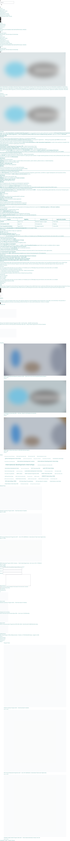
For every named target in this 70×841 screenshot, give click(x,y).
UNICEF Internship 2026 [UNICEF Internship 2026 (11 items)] (48, 476)
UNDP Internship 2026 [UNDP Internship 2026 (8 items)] (47, 473)
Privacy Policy (3, 24)
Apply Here (6, 232)
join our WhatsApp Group (39, 151)
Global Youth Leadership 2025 (40, 286)
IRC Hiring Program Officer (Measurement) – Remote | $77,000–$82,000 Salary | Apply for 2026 (19, 635)
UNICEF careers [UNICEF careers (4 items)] (36, 476)
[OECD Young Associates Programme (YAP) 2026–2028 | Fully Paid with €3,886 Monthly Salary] (35, 618)
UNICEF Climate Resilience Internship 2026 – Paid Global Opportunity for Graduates (18, 255)
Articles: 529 (2, 304)
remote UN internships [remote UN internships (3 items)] (19, 471)
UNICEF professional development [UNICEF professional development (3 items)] (9, 478)
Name (1, 568)
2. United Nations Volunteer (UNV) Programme (9, 271)
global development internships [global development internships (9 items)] (13, 458)
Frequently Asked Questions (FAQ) (7, 280)
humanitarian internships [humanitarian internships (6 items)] (58, 458)
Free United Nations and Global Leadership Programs (11, 269)
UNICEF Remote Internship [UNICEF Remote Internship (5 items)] (21, 478)
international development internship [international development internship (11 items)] (48, 461)
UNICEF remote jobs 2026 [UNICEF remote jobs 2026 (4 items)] (32, 478)
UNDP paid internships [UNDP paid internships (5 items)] (9, 476)
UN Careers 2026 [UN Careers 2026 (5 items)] (58, 471)
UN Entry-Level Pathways (26, 287)
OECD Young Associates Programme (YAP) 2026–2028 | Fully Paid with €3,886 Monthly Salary (19, 624)
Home (1, 23)
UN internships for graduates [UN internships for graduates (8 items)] (26, 481)
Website (1, 573)
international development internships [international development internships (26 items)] (19, 465)
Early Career (2, 37)
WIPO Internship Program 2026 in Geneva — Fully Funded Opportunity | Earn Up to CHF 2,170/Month (21, 563)
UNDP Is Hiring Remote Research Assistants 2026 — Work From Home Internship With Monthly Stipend (25, 376)
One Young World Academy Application (13, 199)
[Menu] (1, 51)
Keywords (2, 283)
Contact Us (2, 27)
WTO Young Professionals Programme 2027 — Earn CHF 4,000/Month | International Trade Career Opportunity (23, 537)
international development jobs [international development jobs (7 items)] (12, 468)
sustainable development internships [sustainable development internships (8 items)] (33, 471)
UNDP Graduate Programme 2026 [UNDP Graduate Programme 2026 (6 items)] (32, 473)
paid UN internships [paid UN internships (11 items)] (48, 468)
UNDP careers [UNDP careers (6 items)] (19, 473)
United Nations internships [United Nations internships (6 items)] (55, 481)
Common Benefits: (4, 275)
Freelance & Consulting (4, 42)
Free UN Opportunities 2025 (28, 286)
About (1, 28)
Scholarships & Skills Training (6, 43)
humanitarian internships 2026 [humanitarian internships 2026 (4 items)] (10, 461)
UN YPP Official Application (10, 164)
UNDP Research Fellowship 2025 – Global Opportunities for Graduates (15, 258)
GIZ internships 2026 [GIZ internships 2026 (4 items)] (31, 456)
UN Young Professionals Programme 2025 (56, 287)
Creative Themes (11, 840)
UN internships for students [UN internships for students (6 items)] (41, 481)
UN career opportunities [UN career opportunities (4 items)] (49, 471)
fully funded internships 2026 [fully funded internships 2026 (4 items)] (21, 456)
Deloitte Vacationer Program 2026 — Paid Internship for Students (13, 510)
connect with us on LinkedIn (58, 151)
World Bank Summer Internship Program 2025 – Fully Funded (13, 257)
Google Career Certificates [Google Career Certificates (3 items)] (37, 458)
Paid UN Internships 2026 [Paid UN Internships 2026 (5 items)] (9, 471)
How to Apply (2, 278)
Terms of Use (2, 25)
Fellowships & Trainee (4, 41)
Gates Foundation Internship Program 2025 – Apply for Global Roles (14, 259)
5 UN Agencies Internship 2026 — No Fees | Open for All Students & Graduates (20, 413)
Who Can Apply (3, 277)
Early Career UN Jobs (4, 286)
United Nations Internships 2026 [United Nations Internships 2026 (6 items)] (11, 483)
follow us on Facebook (29, 151)
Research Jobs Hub (16, 287)
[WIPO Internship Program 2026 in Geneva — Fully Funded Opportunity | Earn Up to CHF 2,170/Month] (35, 550)
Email (1, 570)
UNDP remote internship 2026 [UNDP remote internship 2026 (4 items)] (20, 476)
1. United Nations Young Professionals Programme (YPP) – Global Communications (17, 270)
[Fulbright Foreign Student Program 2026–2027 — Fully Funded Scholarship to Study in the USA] (35, 806)
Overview (2, 266)
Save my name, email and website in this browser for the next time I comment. (14, 586)
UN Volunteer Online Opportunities (39, 287)
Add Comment (3, 585)
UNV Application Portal (10, 180)
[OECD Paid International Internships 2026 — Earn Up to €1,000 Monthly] (35, 607)
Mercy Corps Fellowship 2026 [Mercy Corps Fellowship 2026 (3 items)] (25, 468)
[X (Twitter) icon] (35, 303)
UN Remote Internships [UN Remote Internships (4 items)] (24, 483)
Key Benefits (2, 274)
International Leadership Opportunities (55, 286)
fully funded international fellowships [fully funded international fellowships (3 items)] (9, 456)
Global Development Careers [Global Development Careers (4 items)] (41, 456)
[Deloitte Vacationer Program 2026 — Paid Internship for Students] (35, 498)
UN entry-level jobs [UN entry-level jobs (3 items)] (29, 476)
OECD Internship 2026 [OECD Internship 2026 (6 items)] (35, 468)
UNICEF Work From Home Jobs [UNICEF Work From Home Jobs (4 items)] (43, 478)
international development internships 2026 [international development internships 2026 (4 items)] (45, 464)
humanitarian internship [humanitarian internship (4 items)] (46, 458)
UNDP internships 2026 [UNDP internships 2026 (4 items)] (58, 473)
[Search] (1, 31)
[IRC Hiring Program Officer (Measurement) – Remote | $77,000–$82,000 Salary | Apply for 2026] (35, 629)
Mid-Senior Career (3, 38)
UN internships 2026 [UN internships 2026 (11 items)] (10, 481)
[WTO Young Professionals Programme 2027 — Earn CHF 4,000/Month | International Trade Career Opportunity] (35, 524)
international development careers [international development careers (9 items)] (26, 461)
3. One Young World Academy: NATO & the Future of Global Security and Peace (16, 273)
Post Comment (2, 588)
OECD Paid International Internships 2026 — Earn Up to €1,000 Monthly (14, 613)
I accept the (5, 587)
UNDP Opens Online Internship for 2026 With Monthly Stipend (16, 450)
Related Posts (3, 282)
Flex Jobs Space (3, 33)
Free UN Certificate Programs (15, 286)
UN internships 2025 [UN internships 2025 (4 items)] (53, 478)
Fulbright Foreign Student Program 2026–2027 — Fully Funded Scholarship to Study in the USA (22, 837)
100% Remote (3, 39)
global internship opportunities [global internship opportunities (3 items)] (27, 458)
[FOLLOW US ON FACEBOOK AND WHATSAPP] (13, 29)
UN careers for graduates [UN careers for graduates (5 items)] (9, 473)
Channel (48, 151)
